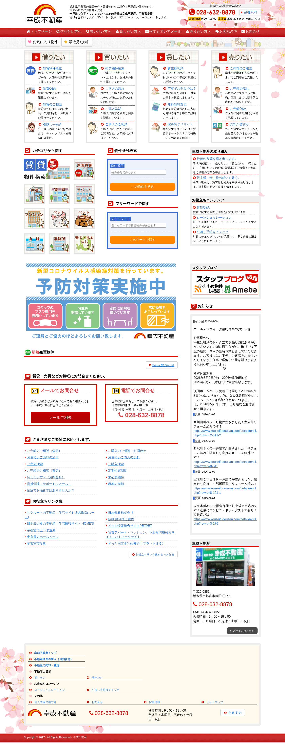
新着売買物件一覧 (161, 365)
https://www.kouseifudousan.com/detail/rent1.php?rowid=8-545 (225, 464)
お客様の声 (226, 31)
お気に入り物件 (43, 42)
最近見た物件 (77, 42)
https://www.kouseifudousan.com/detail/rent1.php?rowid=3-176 (225, 521)
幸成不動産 (80, 737)
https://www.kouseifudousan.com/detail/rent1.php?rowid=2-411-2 (225, 433)
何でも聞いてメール (163, 31)
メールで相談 (60, 417)
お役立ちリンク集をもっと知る (153, 554)
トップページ (39, 31)
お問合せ (250, 31)
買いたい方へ (98, 31)
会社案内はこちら (242, 630)
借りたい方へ (69, 31)
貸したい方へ (128, 31)
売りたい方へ (198, 31)
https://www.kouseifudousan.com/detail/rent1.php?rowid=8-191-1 (225, 490)
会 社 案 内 (233, 712)
